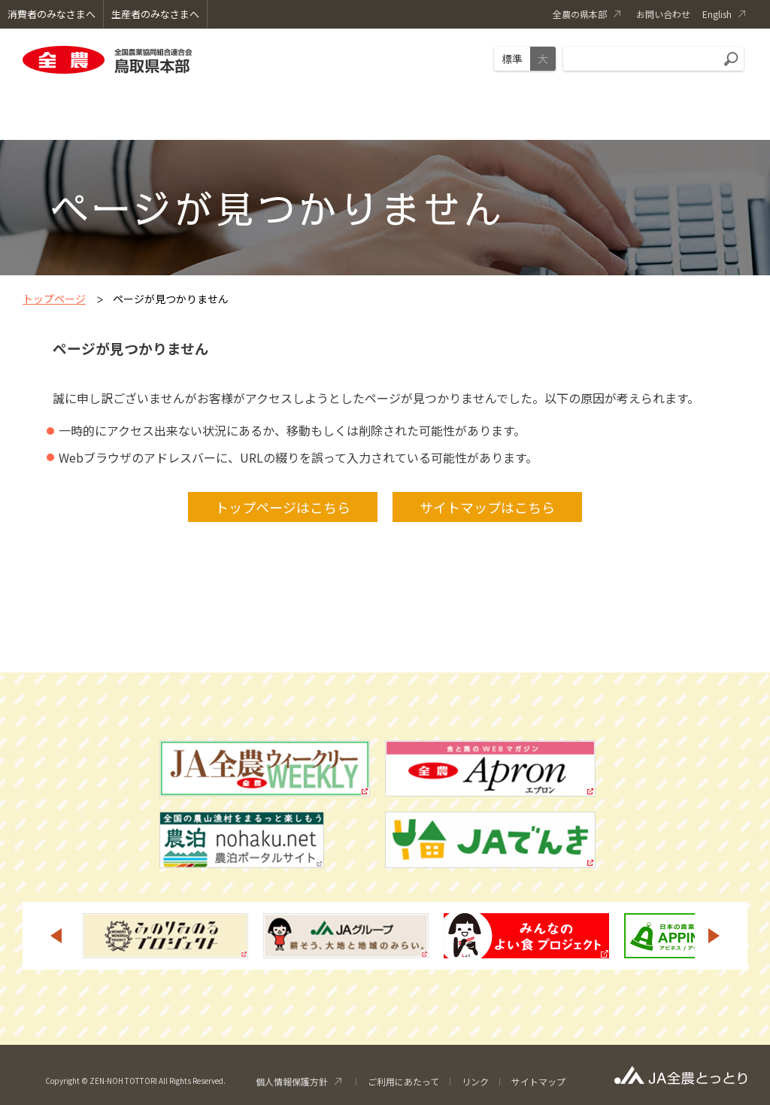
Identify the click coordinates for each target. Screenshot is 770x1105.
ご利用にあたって (403, 1081)
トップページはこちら (282, 507)
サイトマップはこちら (487, 507)
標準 (512, 58)
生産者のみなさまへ (155, 14)
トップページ (54, 298)
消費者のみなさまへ (51, 14)
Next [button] (714, 935)
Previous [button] (55, 935)
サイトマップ (538, 1081)
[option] (165, 935)
